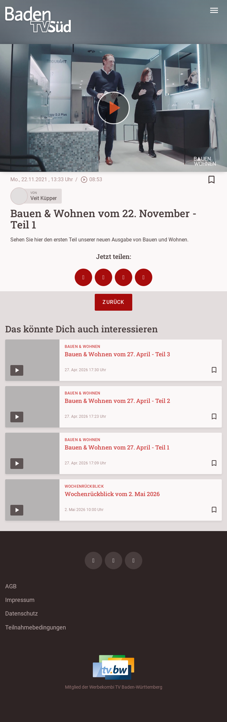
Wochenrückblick (84, 486)
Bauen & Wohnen (83, 347)
